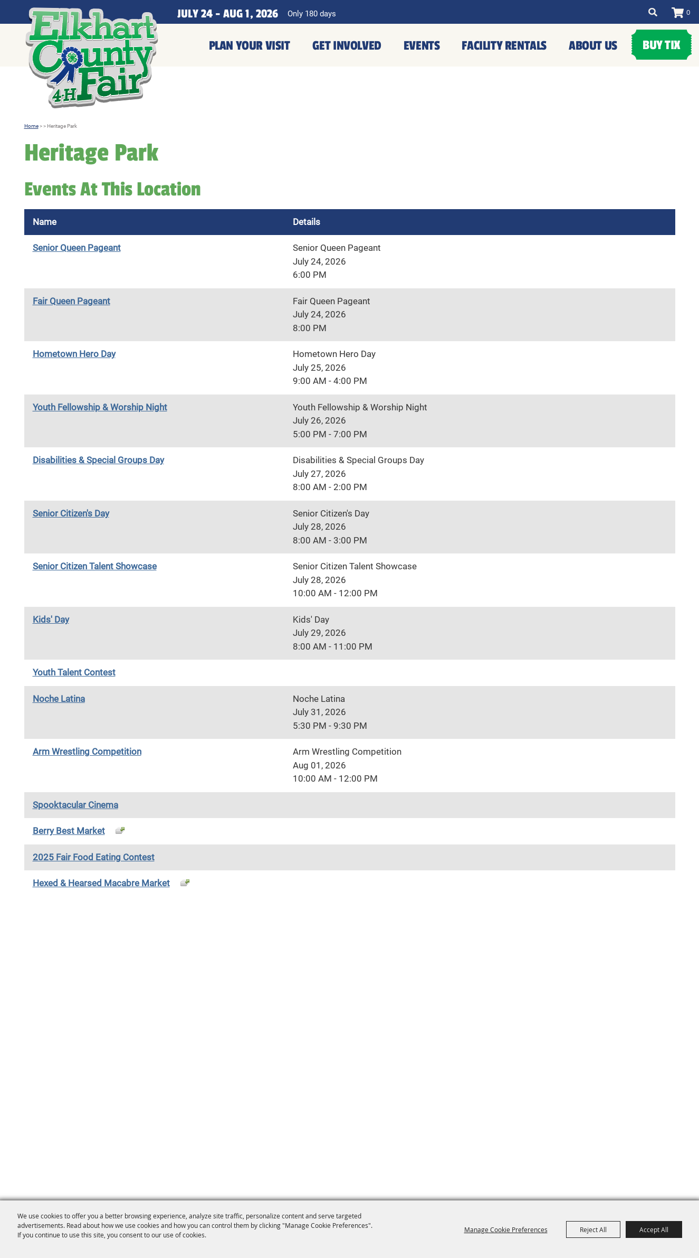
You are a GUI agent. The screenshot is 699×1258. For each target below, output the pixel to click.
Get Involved (346, 45)
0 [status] (688, 12)
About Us (593, 45)
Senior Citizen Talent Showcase (95, 566)
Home (31, 126)
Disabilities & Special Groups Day (98, 460)
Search (652, 12)
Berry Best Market (69, 830)
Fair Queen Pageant (71, 301)
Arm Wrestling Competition (87, 751)
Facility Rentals (504, 45)
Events (422, 45)
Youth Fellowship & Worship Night (100, 407)
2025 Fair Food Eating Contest (94, 857)
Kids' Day (51, 619)
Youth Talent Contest (74, 672)
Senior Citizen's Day (71, 513)
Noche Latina (59, 698)
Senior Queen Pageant (77, 247)
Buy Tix (662, 45)
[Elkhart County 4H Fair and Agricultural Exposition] (91, 58)
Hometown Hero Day (74, 354)
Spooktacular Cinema (75, 805)
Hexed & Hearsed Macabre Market (101, 883)
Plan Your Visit (249, 45)
